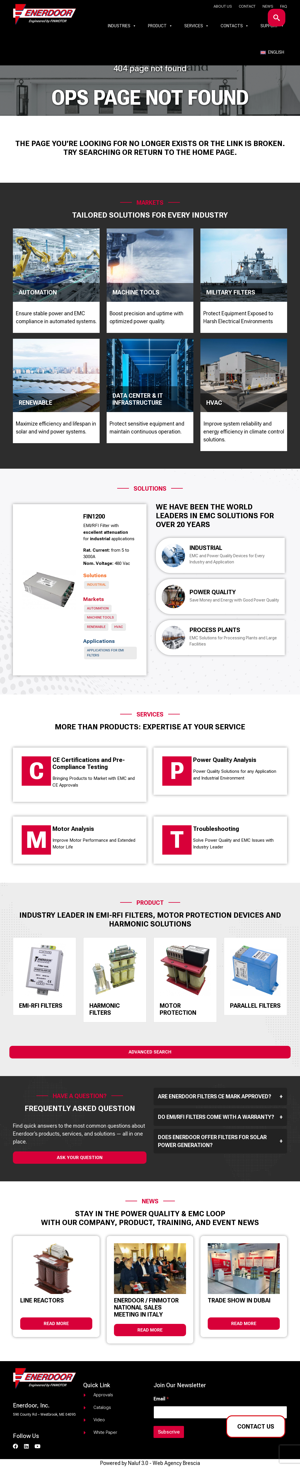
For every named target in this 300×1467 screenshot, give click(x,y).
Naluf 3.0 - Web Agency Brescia (164, 1463)
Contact (247, 6)
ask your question (80, 1157)
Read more (56, 1323)
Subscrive (169, 1432)
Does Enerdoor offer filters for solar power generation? (220, 1141)
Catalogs (102, 1407)
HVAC (118, 627)
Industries (122, 26)
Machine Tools (100, 617)
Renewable (96, 627)
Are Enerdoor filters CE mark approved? (220, 1096)
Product (160, 26)
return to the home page (184, 152)
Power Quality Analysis (224, 759)
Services (196, 26)
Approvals (103, 1394)
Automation (98, 608)
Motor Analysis (73, 828)
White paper (105, 1432)
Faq (283, 6)
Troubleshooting (216, 828)
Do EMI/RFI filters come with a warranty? (220, 1117)
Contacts (235, 26)
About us (223, 6)
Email (161, 1399)
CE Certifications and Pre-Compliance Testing (88, 763)
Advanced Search (150, 1052)
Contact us (255, 1426)
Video (99, 1419)
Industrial (96, 585)
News (267, 6)
